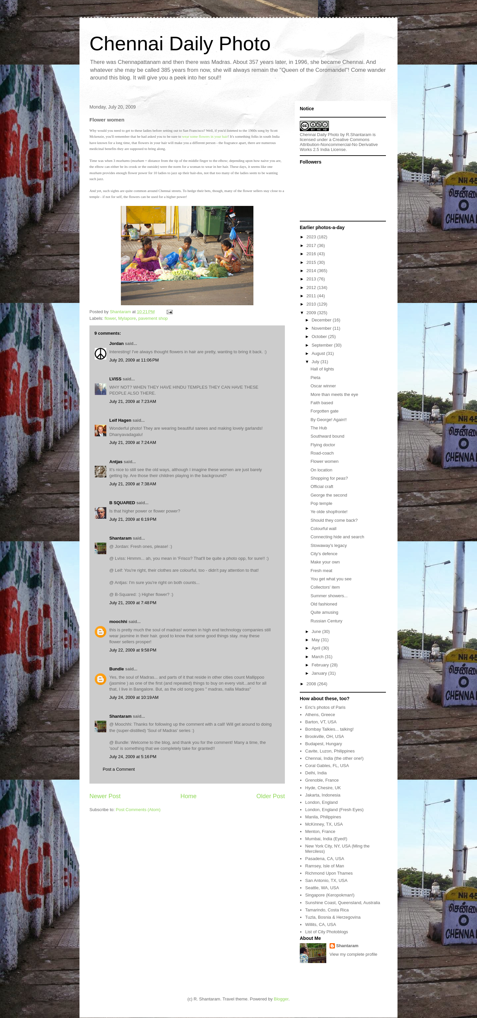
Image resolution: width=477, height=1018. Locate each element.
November (322, 328)
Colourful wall (323, 528)
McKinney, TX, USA (324, 824)
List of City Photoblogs (326, 931)
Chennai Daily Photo (180, 43)
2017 (311, 245)
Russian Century (326, 620)
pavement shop (153, 318)
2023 (311, 236)
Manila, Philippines (323, 816)
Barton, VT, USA (321, 721)
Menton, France (320, 831)
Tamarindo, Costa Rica (327, 909)
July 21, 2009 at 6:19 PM (132, 519)
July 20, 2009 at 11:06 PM (134, 360)
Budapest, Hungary (323, 743)
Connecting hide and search (337, 536)
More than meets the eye (334, 394)
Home (189, 796)
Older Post (270, 796)
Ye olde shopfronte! (328, 511)
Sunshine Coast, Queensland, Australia (342, 902)
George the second (328, 495)
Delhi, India (316, 772)
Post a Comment (119, 769)
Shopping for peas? (329, 478)
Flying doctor (322, 444)
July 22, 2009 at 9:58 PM (132, 650)
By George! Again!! (328, 419)
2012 (311, 287)
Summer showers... (328, 595)
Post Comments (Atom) (138, 809)
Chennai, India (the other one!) (334, 758)
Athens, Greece (320, 714)
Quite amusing (324, 612)
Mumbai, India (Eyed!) (326, 838)
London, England (321, 802)
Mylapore (127, 318)
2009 (311, 312)
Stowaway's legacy (328, 545)
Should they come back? (333, 520)
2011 (311, 295)
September (323, 345)
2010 (311, 304)
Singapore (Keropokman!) (329, 895)
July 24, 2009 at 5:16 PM (132, 756)
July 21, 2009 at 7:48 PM (132, 602)
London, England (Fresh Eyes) (334, 809)
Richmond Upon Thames (329, 873)
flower (110, 318)
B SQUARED (122, 502)
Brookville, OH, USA (324, 736)
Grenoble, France (322, 780)
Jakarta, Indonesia (322, 795)
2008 (311, 683)
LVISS (115, 378)
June (317, 631)
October (320, 336)
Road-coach (322, 453)
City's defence (323, 553)
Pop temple (321, 503)
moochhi (118, 621)
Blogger (281, 998)
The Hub (318, 427)
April (317, 648)
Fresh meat (321, 570)
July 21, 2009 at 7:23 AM (132, 401)
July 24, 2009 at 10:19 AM (134, 697)
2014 (311, 270)
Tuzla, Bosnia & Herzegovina (332, 917)
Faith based (321, 402)
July (316, 361)
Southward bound (327, 436)
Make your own (325, 561)
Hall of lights (322, 368)
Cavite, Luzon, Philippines (330, 751)
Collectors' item (325, 587)
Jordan (116, 343)
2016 (311, 253)
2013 (311, 278)
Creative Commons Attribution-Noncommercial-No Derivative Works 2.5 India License (339, 144)
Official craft (321, 486)
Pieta (315, 377)
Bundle (116, 668)
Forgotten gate (324, 411)
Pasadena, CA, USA (324, 858)
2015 (311, 262)
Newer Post (105, 796)
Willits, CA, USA (320, 924)
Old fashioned (323, 604)
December (322, 319)
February (321, 664)
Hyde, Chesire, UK (323, 787)
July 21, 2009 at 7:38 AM (132, 483)
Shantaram (120, 538)
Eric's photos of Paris (325, 707)
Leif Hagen (120, 420)
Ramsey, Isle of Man (324, 865)
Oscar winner (323, 385)
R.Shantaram (359, 134)
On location (321, 469)
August (319, 353)
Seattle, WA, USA (322, 887)
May (316, 639)
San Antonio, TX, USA (326, 880)
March (318, 656)
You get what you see (330, 578)
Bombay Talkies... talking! (329, 729)
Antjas (116, 461)
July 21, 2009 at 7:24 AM (132, 442)
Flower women (324, 461)
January (320, 673)
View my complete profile (353, 954)
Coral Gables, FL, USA (327, 765)
